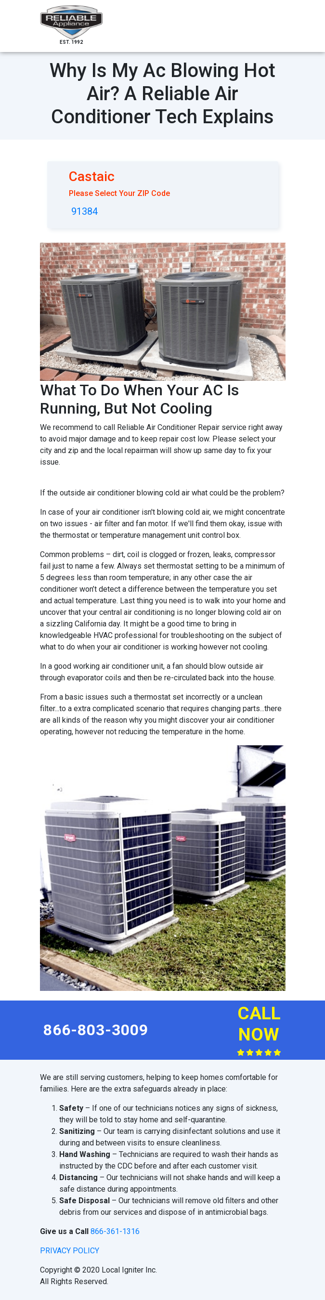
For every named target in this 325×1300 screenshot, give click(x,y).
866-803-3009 (95, 1030)
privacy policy (69, 1250)
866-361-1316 (115, 1231)
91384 (84, 211)
